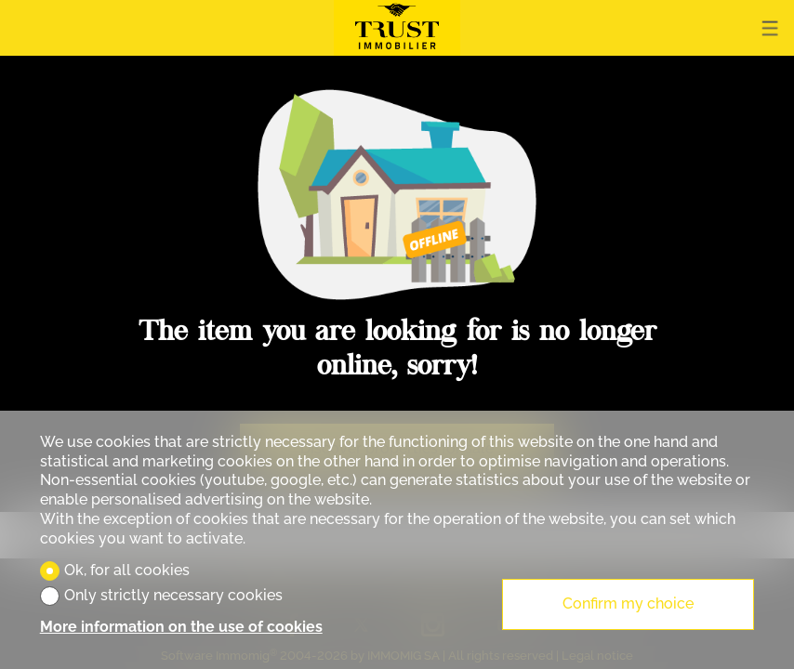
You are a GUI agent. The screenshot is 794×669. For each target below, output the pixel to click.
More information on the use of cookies (181, 627)
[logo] (397, 28)
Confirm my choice (628, 603)
